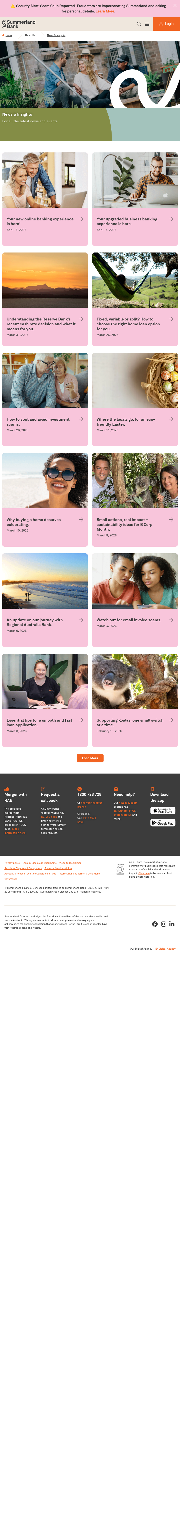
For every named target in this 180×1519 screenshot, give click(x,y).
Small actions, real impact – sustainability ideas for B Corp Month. (124, 526)
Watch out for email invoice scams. (129, 621)
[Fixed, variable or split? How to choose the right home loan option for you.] (171, 321)
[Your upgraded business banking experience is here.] (171, 221)
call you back (49, 818)
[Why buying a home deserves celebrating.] (81, 521)
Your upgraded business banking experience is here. (127, 223)
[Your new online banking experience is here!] (81, 221)
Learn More (105, 11)
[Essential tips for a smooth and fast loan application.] (81, 722)
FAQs (132, 812)
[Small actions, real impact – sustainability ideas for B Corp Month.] (171, 521)
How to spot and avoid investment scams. (38, 424)
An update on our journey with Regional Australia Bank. (35, 624)
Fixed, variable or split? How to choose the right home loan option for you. (128, 326)
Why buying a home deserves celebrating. (34, 524)
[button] (139, 24)
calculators (121, 812)
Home (9, 36)
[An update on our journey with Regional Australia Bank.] (81, 622)
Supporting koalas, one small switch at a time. (130, 725)
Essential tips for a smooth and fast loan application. (39, 725)
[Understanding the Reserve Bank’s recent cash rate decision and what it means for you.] (81, 321)
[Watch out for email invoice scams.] (171, 622)
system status (123, 816)
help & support (128, 804)
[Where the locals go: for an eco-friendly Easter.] (171, 421)
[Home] (3, 36)
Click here (144, 875)
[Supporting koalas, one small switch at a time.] (171, 722)
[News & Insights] (45, 36)
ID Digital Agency (165, 950)
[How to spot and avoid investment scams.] (81, 421)
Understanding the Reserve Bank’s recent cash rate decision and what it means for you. (41, 326)
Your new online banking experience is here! (40, 223)
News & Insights (60, 36)
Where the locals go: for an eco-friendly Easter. (126, 424)
